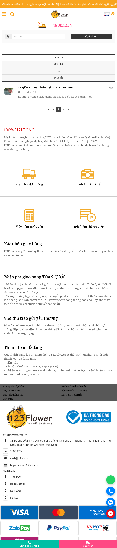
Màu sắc (58, 77)
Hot (59, 71)
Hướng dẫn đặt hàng (14, 386)
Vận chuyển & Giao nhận (74, 390)
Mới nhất (58, 64)
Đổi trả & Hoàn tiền (71, 394)
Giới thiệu (8, 398)
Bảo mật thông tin (13, 394)
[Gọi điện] (110, 491)
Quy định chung (11, 390)
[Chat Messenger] (110, 513)
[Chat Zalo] (110, 502)
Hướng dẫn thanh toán (73, 386)
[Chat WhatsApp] (110, 479)
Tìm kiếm (91, 36)
